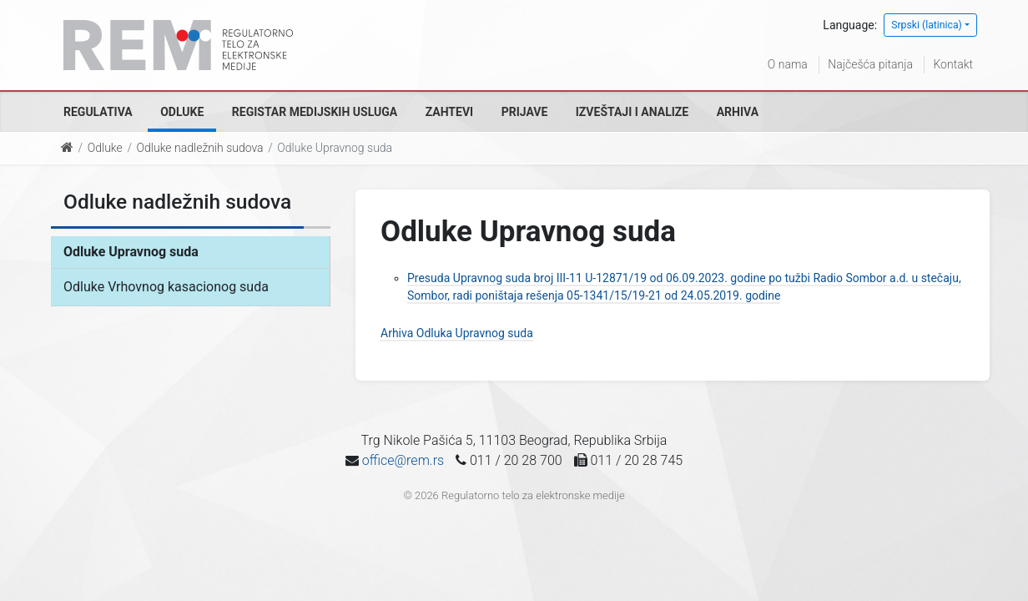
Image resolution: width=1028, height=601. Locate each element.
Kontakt (953, 64)
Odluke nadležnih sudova (200, 147)
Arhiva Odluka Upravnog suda (456, 333)
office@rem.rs (403, 460)
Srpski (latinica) (926, 25)
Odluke (182, 112)
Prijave (524, 112)
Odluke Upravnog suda (131, 252)
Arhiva (737, 112)
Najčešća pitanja (870, 64)
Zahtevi (449, 112)
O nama (788, 64)
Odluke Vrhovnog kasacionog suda (166, 287)
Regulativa (98, 112)
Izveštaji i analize (632, 112)
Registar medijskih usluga (314, 112)
